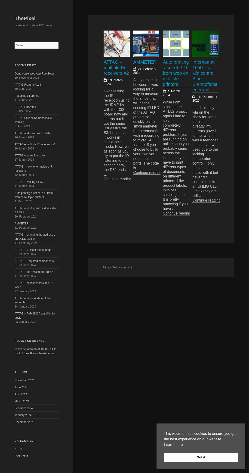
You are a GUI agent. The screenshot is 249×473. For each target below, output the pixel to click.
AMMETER (21, 223)
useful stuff (21, 456)
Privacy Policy (111, 267)
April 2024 (21, 394)
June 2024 (21, 387)
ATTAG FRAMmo (25, 107)
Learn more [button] (173, 445)
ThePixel (25, 18)
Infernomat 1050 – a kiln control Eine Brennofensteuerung (204, 75)
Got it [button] (201, 457)
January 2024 (23, 415)
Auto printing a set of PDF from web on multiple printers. (176, 73)
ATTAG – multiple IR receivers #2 (35, 144)
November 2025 (24, 380)
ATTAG (19, 449)
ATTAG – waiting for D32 (30, 182)
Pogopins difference (27, 95)
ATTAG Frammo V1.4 (28, 84)
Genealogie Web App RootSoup (34, 73)
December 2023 (24, 422)
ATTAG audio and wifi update (32, 133)
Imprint (127, 267)
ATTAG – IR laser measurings (33, 250)
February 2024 (24, 408)
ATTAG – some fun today (30, 155)
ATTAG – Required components (34, 261)
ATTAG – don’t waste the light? (33, 272)
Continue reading (120, 179)
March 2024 (22, 401)
